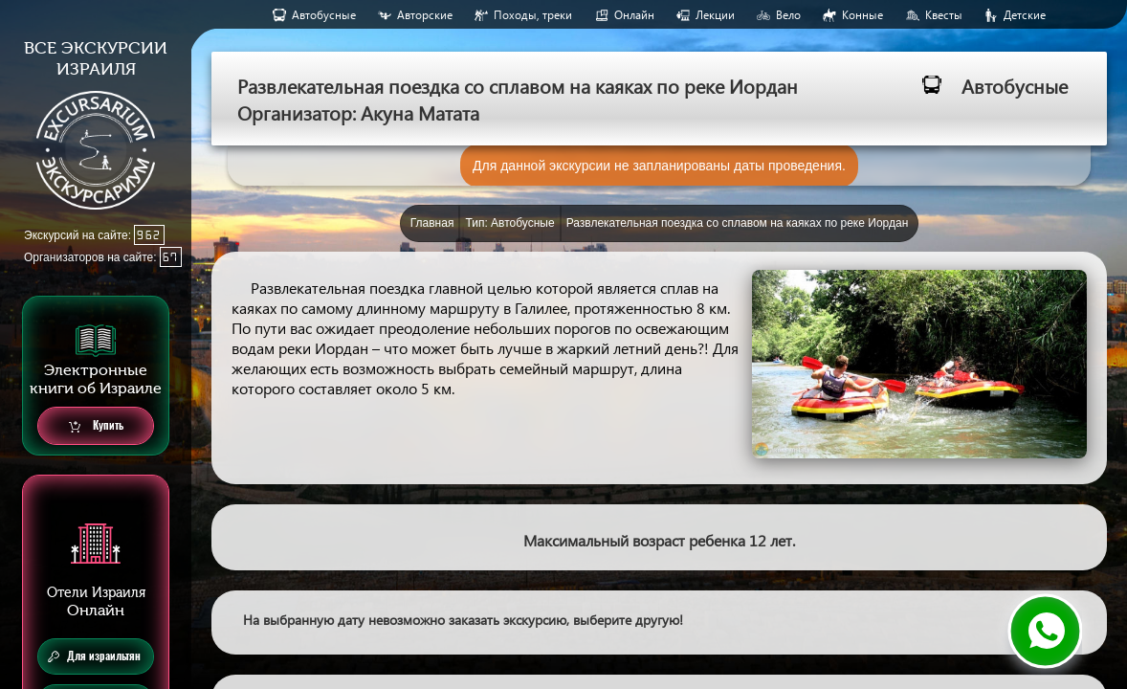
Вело (788, 15)
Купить (96, 426)
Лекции (715, 15)
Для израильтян (94, 656)
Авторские (425, 15)
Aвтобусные (324, 15)
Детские (1025, 15)
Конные (862, 15)
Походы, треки (533, 15)
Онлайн (634, 15)
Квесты (943, 15)
